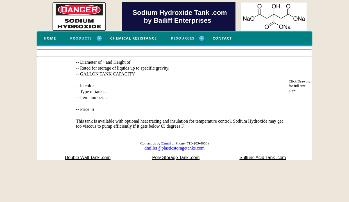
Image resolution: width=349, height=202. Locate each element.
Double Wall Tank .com (88, 157)
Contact (222, 38)
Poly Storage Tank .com (176, 157)
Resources (182, 38)
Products (81, 38)
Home (50, 38)
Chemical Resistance (133, 38)
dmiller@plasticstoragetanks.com (174, 148)
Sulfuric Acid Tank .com (262, 157)
